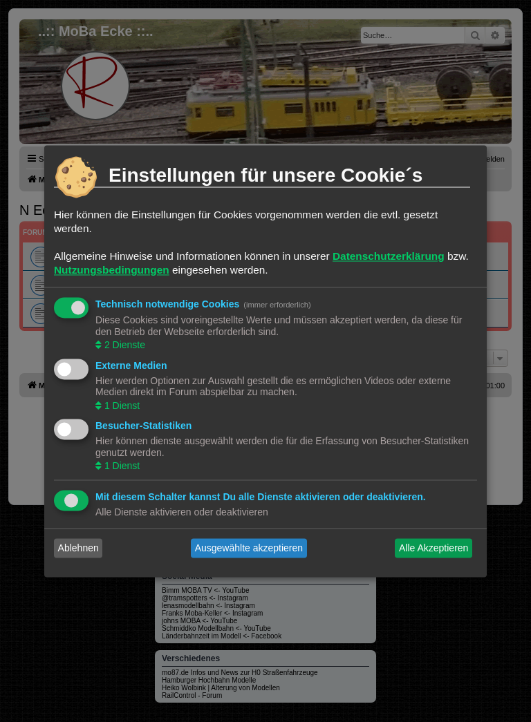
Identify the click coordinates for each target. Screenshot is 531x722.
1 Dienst (121, 405)
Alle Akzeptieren (433, 547)
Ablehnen (78, 547)
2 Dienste (123, 345)
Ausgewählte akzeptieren (249, 547)
